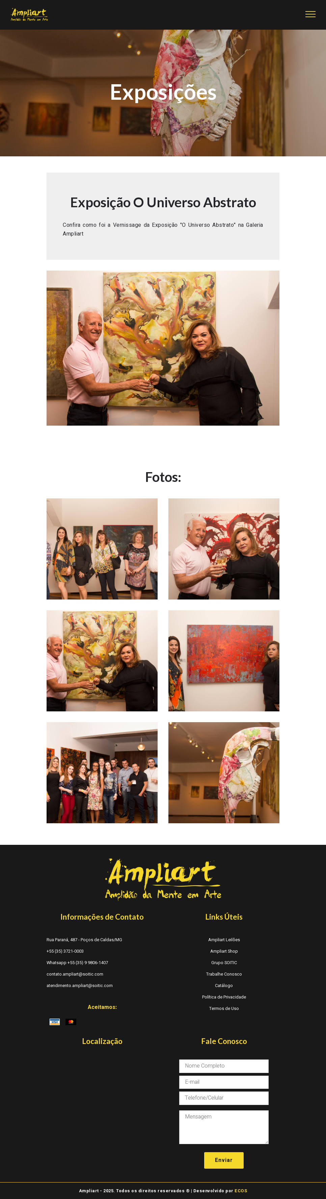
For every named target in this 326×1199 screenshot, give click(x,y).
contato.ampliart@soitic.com (75, 974)
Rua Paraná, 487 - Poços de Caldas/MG (84, 940)
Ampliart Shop (224, 951)
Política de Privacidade (224, 997)
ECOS (241, 1190)
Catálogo (224, 986)
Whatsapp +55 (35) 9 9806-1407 (77, 963)
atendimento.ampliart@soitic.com (80, 986)
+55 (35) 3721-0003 (65, 951)
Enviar (224, 1160)
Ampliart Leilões (224, 940)
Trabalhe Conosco (224, 974)
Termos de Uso (224, 1009)
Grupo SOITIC (224, 963)
